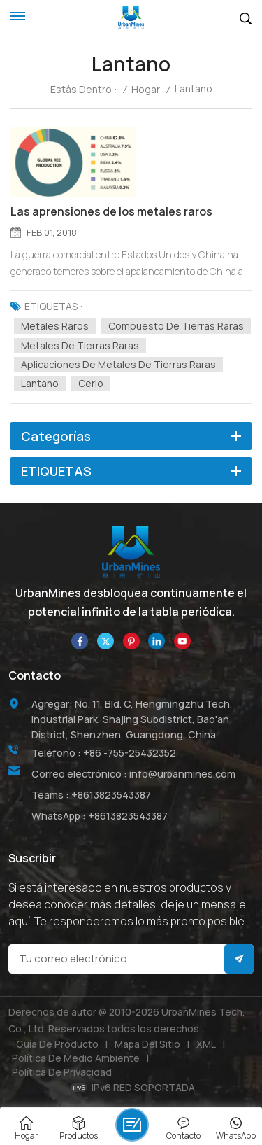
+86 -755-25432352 (129, 752)
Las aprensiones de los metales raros (111, 211)
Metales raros (55, 325)
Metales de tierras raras (80, 345)
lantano (40, 383)
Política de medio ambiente (76, 1058)
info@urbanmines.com (182, 773)
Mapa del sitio (147, 1044)
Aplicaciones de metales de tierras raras (118, 364)
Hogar (145, 89)
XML (206, 1044)
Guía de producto (57, 1044)
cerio (90, 383)
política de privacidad (62, 1072)
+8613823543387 (111, 794)
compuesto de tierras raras (176, 325)
